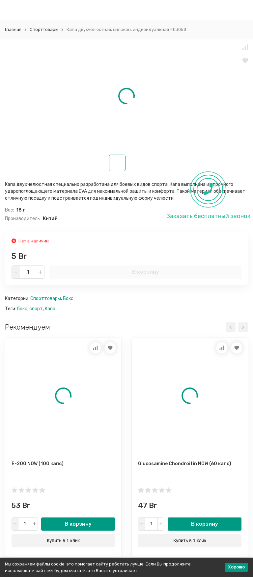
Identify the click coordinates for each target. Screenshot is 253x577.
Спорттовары (44, 29)
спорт (36, 309)
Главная (13, 29)
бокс (22, 309)
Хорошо (236, 566)
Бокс (68, 298)
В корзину (145, 272)
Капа (50, 309)
